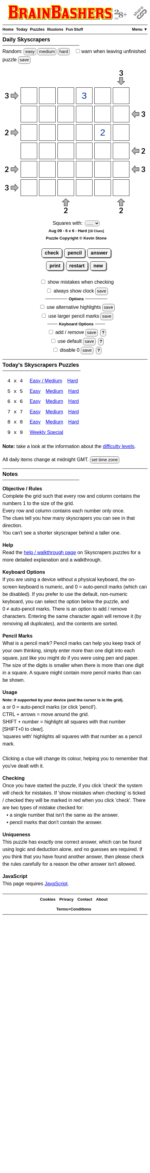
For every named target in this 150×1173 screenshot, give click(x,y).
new (98, 265)
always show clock (73, 290)
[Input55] (102, 169)
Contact (84, 900)
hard (63, 51)
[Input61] (29, 187)
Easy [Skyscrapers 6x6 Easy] (35, 402)
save (24, 59)
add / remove (69, 332)
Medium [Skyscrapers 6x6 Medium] (54, 402)
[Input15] (102, 95)
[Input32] (47, 132)
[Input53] (65, 169)
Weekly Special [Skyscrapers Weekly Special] (46, 433)
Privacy (66, 900)
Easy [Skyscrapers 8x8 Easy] (35, 423)
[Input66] (121, 187)
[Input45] (102, 151)
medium (47, 51)
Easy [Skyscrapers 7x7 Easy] (35, 412)
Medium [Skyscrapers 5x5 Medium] (54, 391)
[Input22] (47, 114)
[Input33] (65, 132)
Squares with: (68, 223)
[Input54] (84, 169)
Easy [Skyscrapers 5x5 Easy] (35, 391)
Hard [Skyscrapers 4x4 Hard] (72, 381)
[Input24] (84, 114)
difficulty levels (118, 447)
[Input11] (29, 95)
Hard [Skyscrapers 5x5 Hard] (73, 391)
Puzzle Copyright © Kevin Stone (76, 238)
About (102, 900)
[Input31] (29, 132)
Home (8, 29)
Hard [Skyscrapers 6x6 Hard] (73, 402)
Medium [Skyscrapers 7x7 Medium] (54, 412)
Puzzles (37, 29)
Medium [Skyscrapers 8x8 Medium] (54, 423)
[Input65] (102, 187)
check (52, 252)
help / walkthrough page (50, 553)
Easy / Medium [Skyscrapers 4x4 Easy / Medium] (46, 381)
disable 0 (70, 350)
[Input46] (121, 151)
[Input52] (47, 169)
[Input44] (84, 151)
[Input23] (65, 114)
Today (21, 29)
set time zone (105, 460)
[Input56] (121, 169)
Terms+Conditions (73, 909)
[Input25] (102, 114)
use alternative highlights (74, 307)
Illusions (55, 29)
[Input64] (84, 187)
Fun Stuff (74, 29)
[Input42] (47, 151)
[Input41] (29, 151)
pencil (75, 252)
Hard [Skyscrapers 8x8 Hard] (73, 423)
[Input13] (65, 95)
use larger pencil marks (73, 316)
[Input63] (65, 187)
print (55, 265)
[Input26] (121, 114)
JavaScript (56, 884)
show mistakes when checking (81, 282)
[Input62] (47, 187)
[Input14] (84, 95)
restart (77, 265)
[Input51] (29, 169)
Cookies (48, 900)
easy (29, 51)
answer (99, 252)
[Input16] (121, 95)
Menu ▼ (140, 29)
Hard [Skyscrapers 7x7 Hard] (73, 412)
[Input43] (65, 151)
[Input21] (29, 114)
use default (70, 341)
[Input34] (84, 132)
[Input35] (102, 132)
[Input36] (121, 132)
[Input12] (47, 95)
